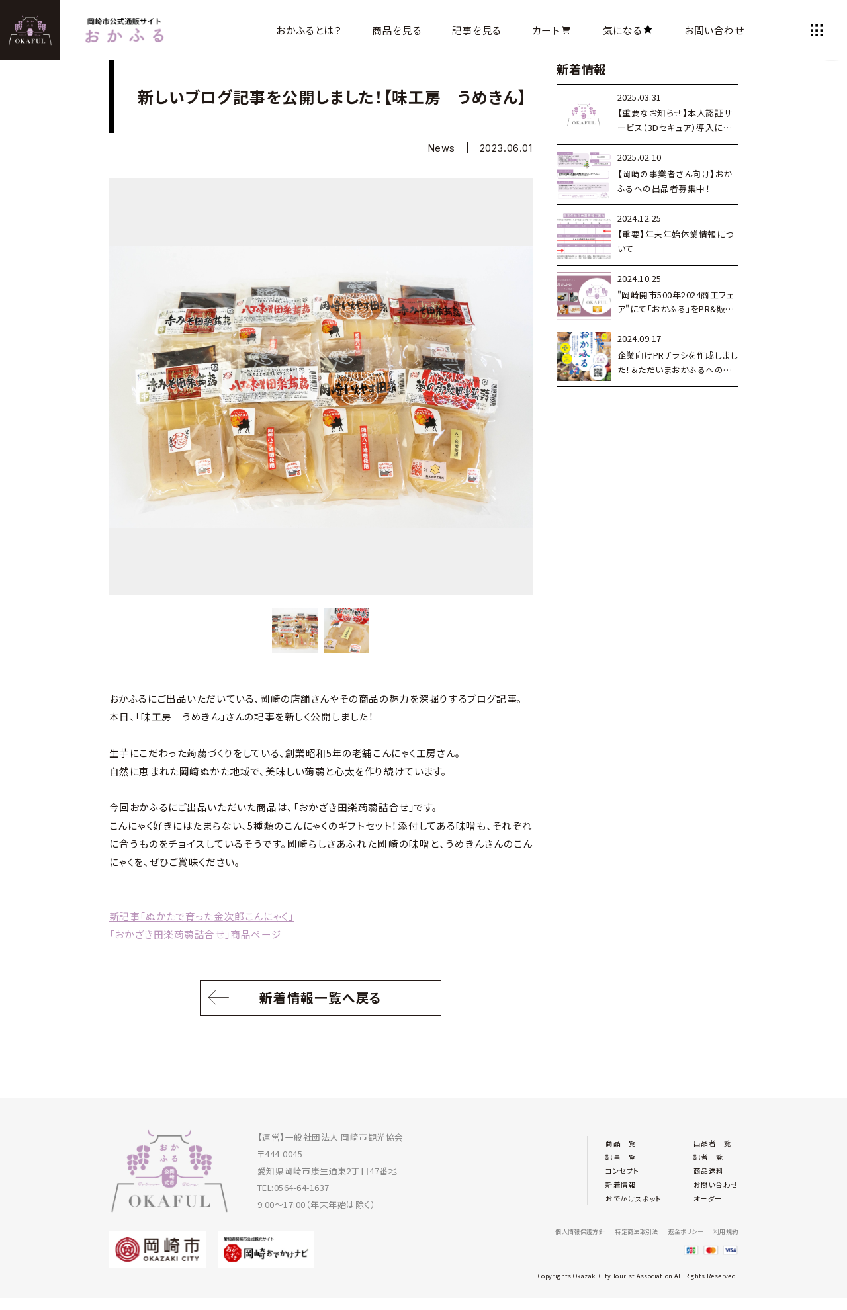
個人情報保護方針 (545, 1230)
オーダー (703, 1204)
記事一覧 (623, 1153)
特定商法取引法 (613, 1230)
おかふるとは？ (308, 30)
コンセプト (625, 1170)
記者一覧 (703, 1153)
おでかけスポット (638, 1204)
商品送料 (703, 1170)
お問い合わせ (714, 30)
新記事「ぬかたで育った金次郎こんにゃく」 (201, 916)
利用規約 (723, 1230)
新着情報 (623, 1187)
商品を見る (397, 30)
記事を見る (477, 30)
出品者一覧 (708, 1137)
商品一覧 (623, 1137)
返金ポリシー (674, 1230)
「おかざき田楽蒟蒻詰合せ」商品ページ (195, 934)
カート (552, 30)
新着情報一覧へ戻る (320, 1001)
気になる (628, 30)
